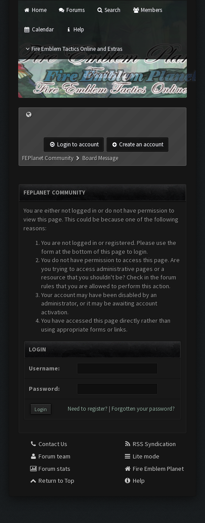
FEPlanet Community (47, 158)
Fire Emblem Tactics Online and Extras (72, 49)
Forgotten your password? (143, 408)
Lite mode (141, 456)
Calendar (38, 29)
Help (75, 29)
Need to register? (88, 408)
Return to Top (51, 481)
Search (108, 10)
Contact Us (48, 444)
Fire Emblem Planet (154, 469)
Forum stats (49, 469)
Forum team (49, 456)
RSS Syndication (150, 444)
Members (147, 10)
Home (34, 10)
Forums (71, 10)
